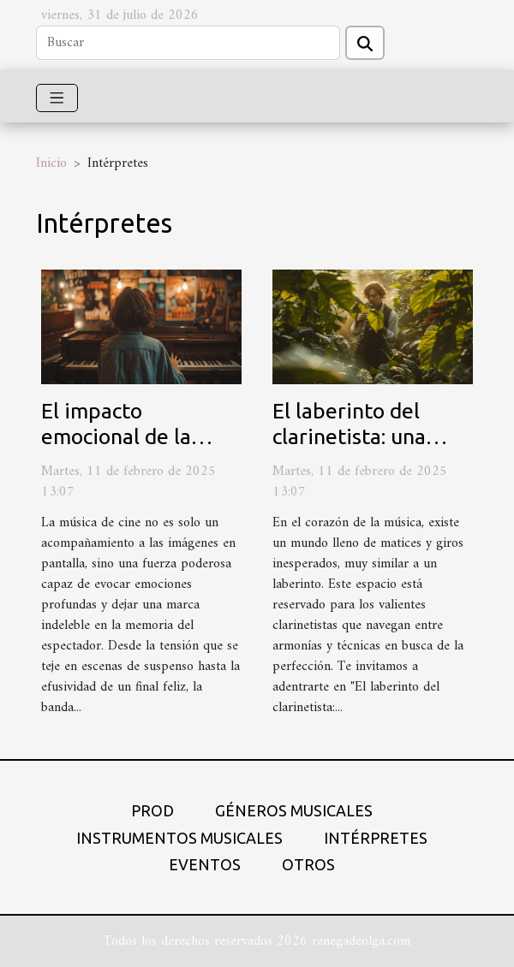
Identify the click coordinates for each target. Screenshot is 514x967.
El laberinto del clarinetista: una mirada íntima (349, 436)
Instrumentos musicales (179, 837)
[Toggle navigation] (57, 98)
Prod (152, 810)
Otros (308, 864)
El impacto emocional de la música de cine (116, 436)
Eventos (205, 864)
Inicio (51, 163)
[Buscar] (188, 43)
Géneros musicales (294, 810)
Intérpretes (375, 837)
